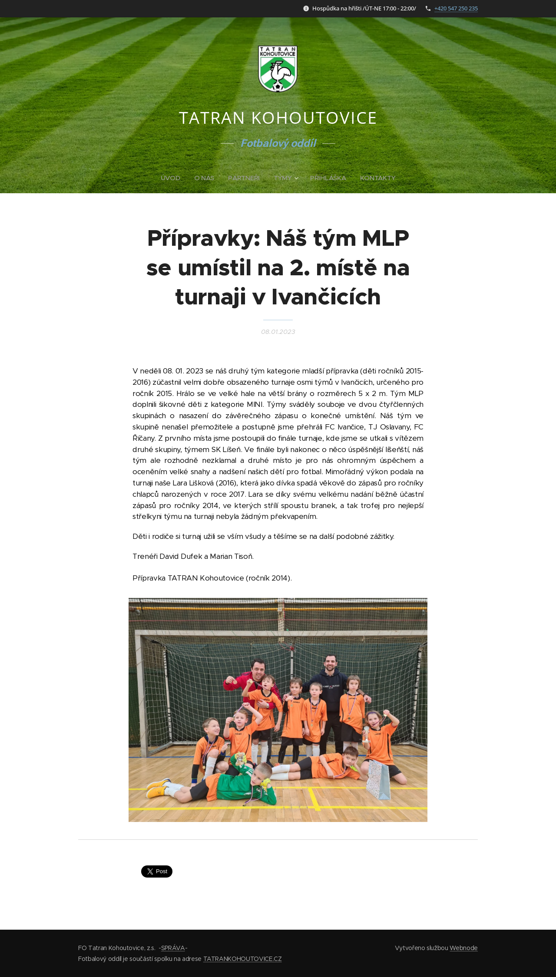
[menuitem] (172, 178)
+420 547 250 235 (456, 8)
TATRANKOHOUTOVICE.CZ (242, 959)
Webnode (464, 948)
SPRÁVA (173, 948)
